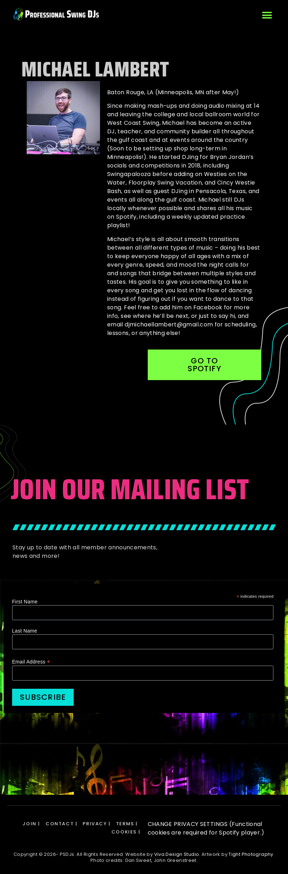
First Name (25, 601)
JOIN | (31, 823)
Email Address (31, 662)
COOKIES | (125, 831)
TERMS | (127, 823)
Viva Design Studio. (177, 854)
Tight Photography (251, 854)
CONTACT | (61, 823)
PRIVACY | (96, 823)
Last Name (24, 630)
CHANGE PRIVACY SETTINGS (188, 824)
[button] (267, 15)
